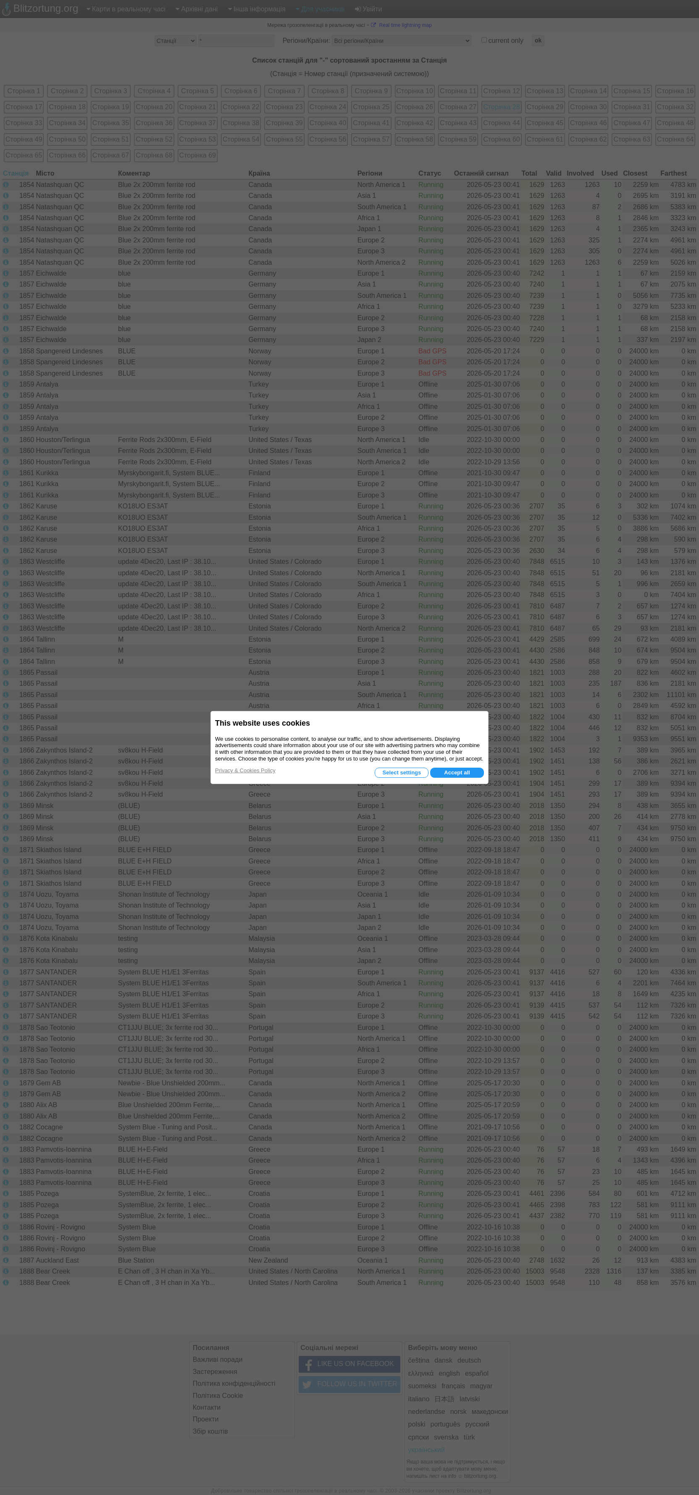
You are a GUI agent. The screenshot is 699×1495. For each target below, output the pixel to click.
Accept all (457, 772)
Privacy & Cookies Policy (245, 770)
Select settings (401, 772)
